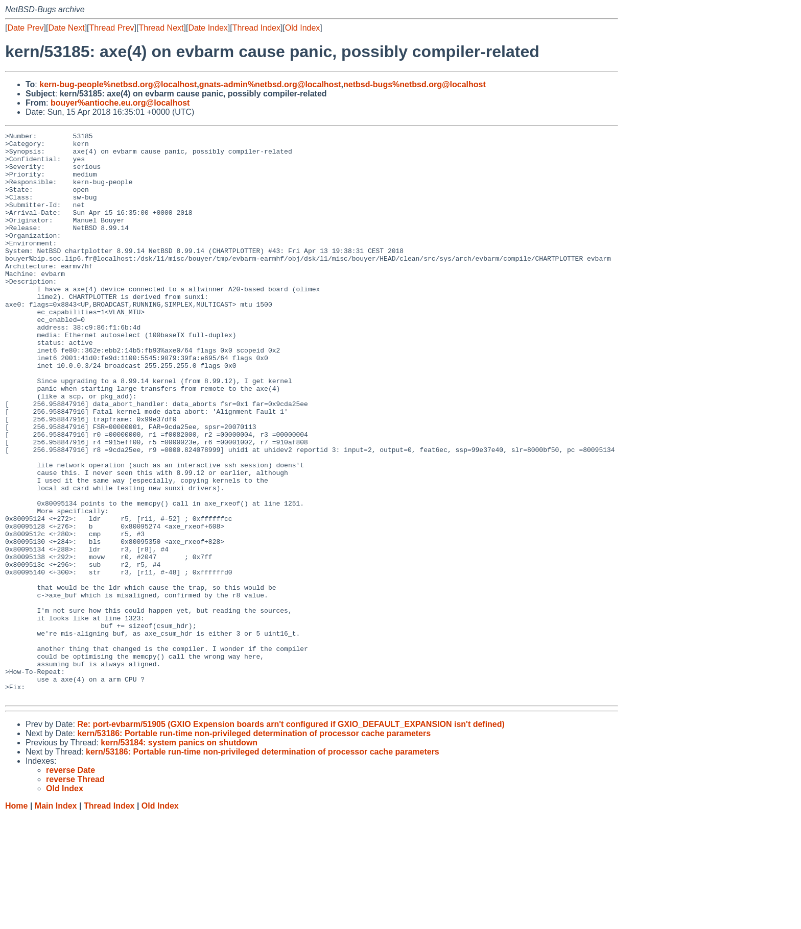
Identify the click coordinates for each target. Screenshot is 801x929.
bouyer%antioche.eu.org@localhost (120, 102)
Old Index (302, 27)
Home (16, 919)
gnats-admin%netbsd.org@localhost (270, 84)
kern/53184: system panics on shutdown (179, 855)
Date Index (207, 27)
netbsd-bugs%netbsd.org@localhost (414, 84)
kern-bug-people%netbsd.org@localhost (118, 84)
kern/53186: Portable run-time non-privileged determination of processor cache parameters (254, 846)
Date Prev (25, 27)
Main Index (56, 919)
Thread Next (160, 27)
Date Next (66, 27)
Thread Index (256, 27)
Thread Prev (111, 27)
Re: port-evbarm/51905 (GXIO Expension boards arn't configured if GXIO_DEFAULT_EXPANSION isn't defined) (291, 837)
